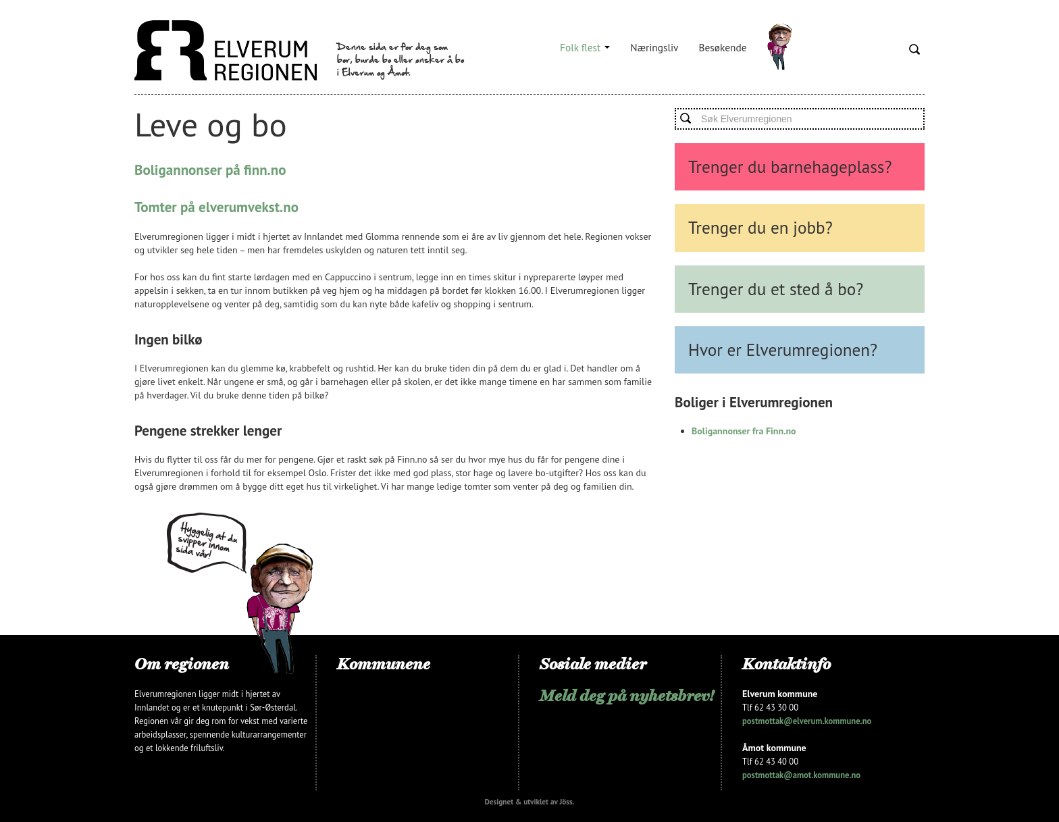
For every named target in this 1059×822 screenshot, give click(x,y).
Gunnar (779, 47)
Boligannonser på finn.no (210, 170)
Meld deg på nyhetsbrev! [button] (627, 695)
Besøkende (723, 47)
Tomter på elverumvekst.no (216, 207)
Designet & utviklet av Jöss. (529, 801)
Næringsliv (654, 47)
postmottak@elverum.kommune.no (806, 720)
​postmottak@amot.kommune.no (801, 774)
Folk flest (585, 47)
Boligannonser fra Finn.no (744, 431)
